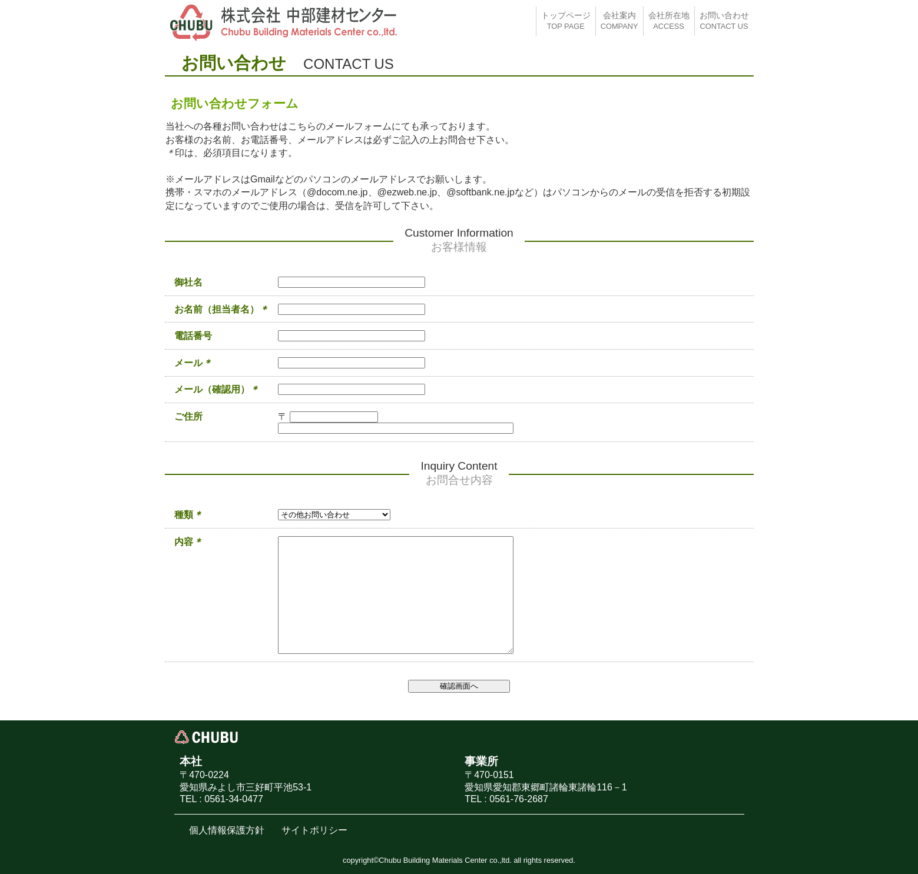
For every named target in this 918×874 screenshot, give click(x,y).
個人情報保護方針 (226, 830)
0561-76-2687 (518, 799)
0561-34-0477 (233, 799)
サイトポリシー (314, 830)
